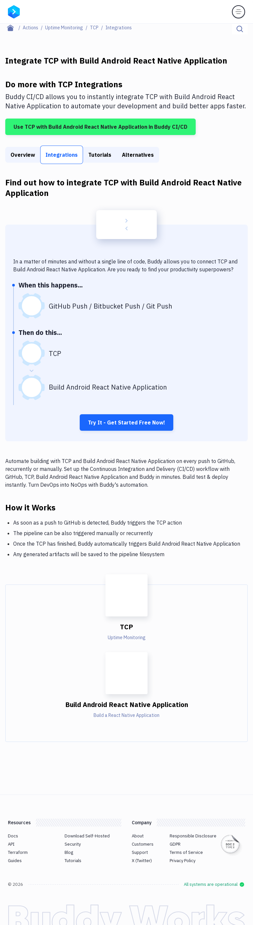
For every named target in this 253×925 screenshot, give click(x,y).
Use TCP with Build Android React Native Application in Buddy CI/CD (100, 126)
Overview (23, 154)
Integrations (61, 154)
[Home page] (14, 28)
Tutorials (99, 154)
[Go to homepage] (14, 11)
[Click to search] (240, 29)
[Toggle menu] (238, 11)
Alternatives (138, 154)
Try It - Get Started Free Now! (126, 422)
